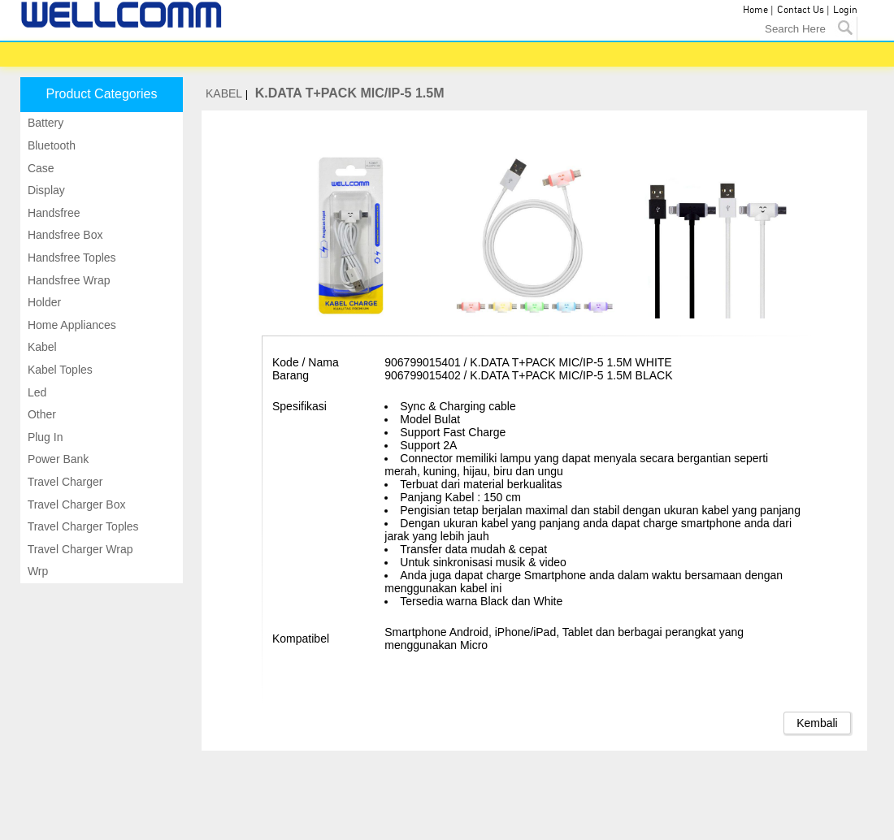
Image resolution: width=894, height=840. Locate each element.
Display (44, 190)
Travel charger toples (81, 526)
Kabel (40, 346)
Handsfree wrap (67, 280)
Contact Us (800, 10)
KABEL (224, 93)
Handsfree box (63, 234)
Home (755, 10)
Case (39, 168)
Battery (43, 122)
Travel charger (63, 481)
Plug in (43, 437)
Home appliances (70, 324)
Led (35, 392)
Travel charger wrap (78, 549)
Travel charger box (75, 504)
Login (845, 10)
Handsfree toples (70, 257)
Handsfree (52, 212)
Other (40, 414)
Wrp (36, 571)
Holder (42, 302)
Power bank (56, 458)
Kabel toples (58, 369)
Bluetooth (50, 145)
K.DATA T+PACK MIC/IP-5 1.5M (350, 93)
